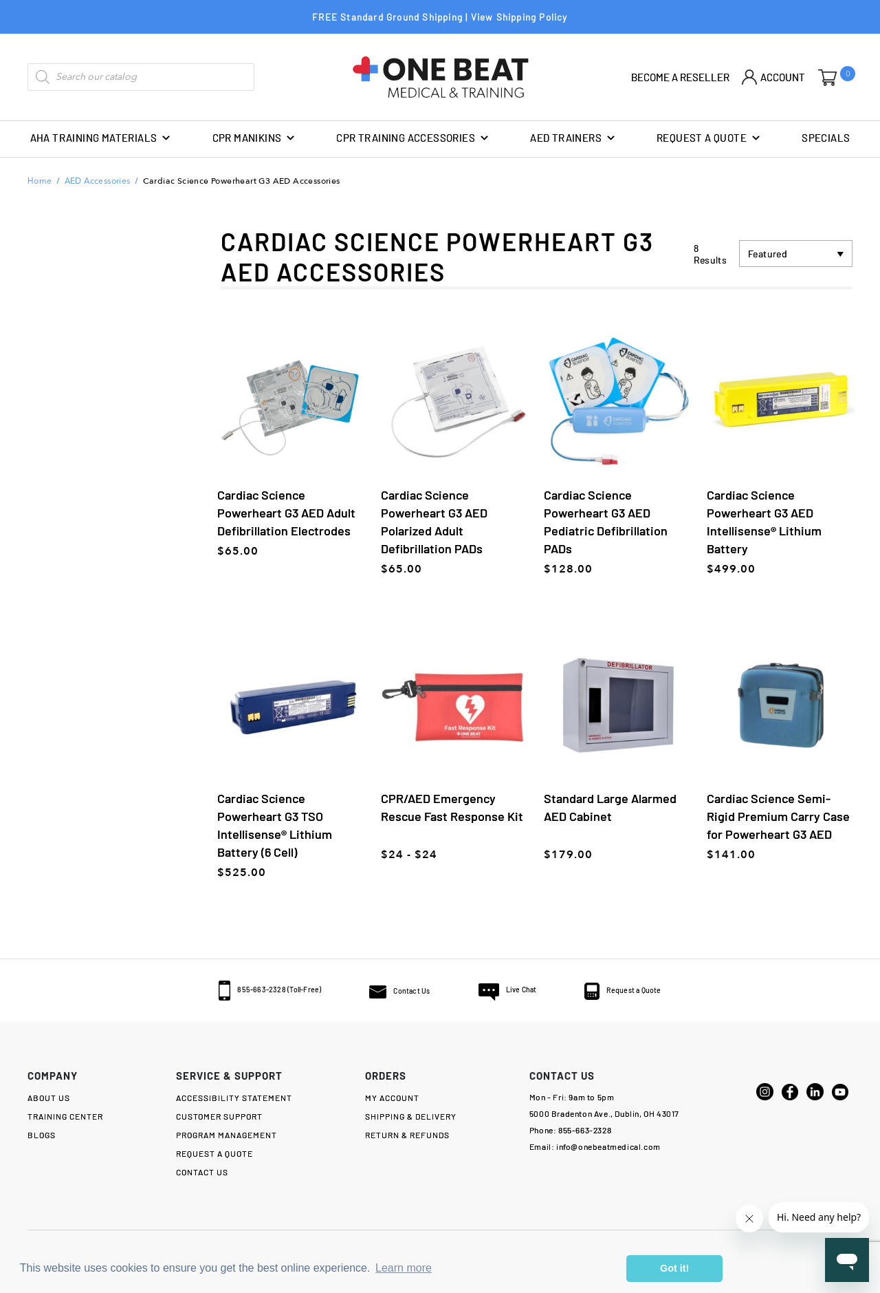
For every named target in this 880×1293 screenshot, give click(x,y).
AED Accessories (98, 182)
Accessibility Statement (234, 1097)
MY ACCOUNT (392, 1097)
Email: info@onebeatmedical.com (595, 1146)
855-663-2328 (584, 1129)
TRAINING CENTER (65, 1115)
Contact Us (398, 989)
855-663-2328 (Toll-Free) (244, 988)
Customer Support (219, 1115)
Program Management (226, 1134)
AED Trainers (573, 138)
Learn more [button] (403, 1268)
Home (40, 182)
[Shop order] (795, 253)
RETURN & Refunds (407, 1134)
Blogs (42, 1134)
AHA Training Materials (101, 138)
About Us (49, 1097)
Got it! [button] (674, 1268)
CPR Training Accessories (413, 138)
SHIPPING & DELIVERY (410, 1115)
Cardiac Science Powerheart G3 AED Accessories (241, 180)
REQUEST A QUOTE (709, 138)
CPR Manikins (254, 138)
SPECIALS (826, 137)
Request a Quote (654, 989)
